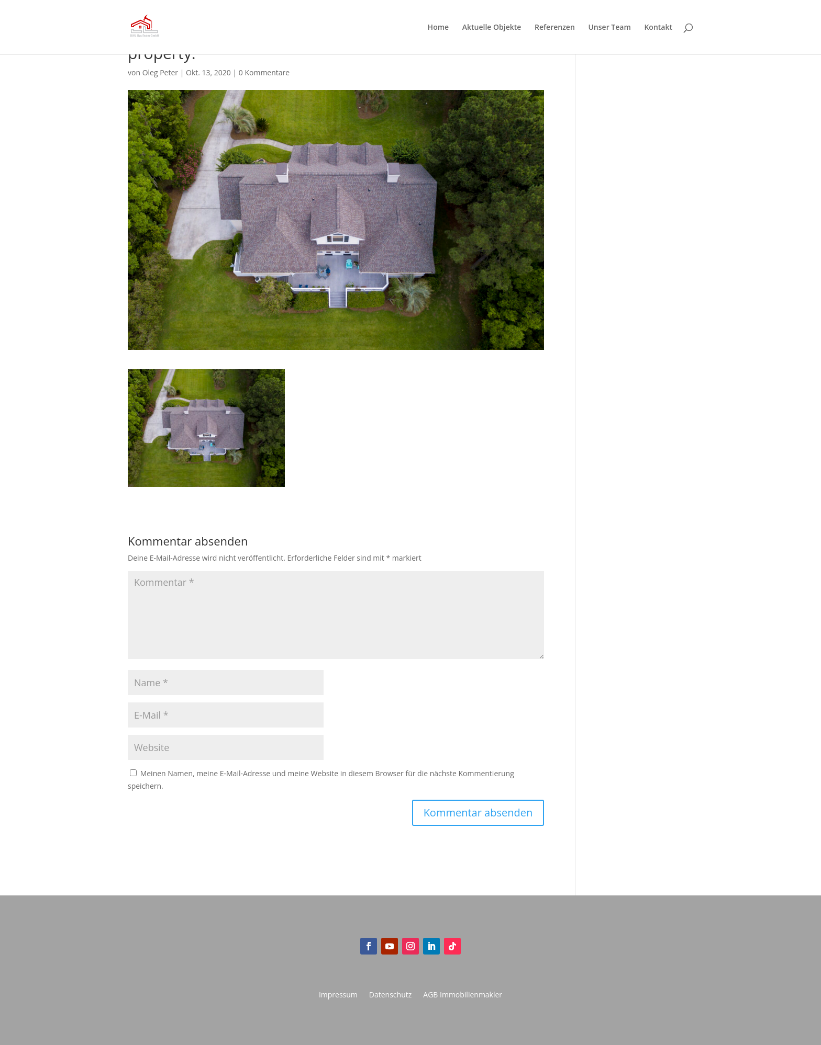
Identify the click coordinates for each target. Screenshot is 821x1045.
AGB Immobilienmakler (462, 995)
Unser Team (609, 28)
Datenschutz (390, 995)
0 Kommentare (264, 72)
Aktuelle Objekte (492, 28)
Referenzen (555, 28)
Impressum (338, 995)
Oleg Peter (160, 72)
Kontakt (658, 28)
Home (438, 28)
